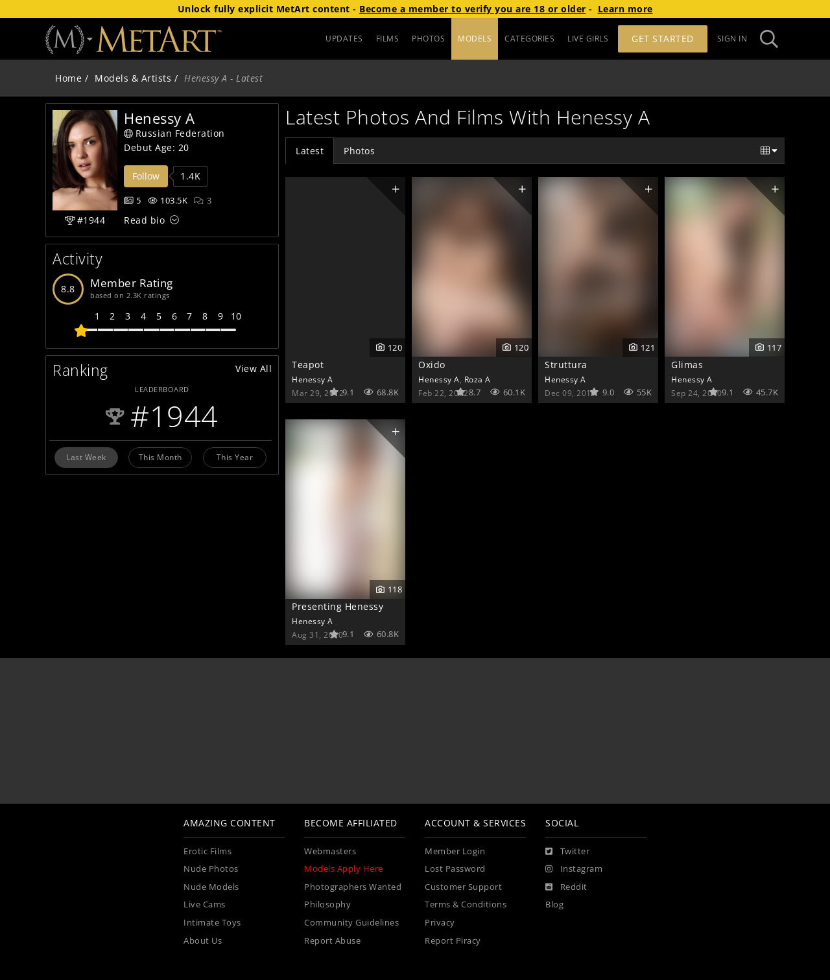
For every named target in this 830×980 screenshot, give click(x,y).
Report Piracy (453, 940)
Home (68, 78)
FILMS (387, 38)
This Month (160, 457)
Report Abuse (332, 940)
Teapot (308, 364)
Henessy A (312, 379)
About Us (203, 940)
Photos (359, 151)
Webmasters (330, 851)
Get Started (663, 38)
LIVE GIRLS (587, 38)
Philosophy (327, 904)
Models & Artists (133, 78)
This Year (235, 457)
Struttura (566, 364)
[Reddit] (566, 887)
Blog (554, 904)
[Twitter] (567, 852)
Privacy (440, 922)
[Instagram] (573, 869)
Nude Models (211, 886)
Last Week (86, 457)
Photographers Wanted (352, 886)
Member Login (455, 851)
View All (253, 368)
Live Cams (205, 904)
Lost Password (455, 868)
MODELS (475, 38)
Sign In (732, 38)
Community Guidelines (351, 922)
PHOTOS (428, 38)
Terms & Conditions (465, 904)
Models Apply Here (343, 868)
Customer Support (463, 886)
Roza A (477, 379)
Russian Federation (174, 133)
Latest (310, 151)
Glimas (687, 364)
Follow (146, 176)
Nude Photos (211, 868)
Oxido (431, 364)
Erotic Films (207, 851)
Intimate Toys (212, 922)
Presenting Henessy (337, 606)
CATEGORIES (529, 38)
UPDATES (344, 38)
